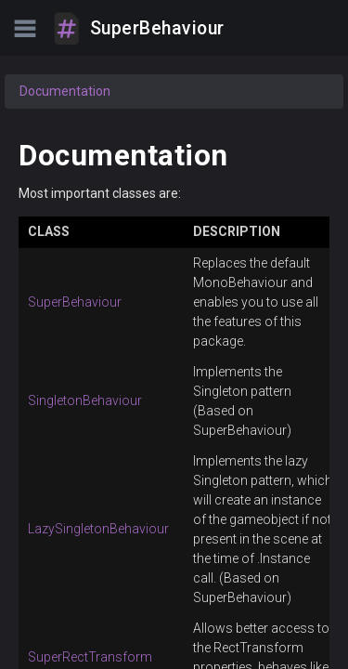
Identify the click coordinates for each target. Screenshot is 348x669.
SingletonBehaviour (85, 400)
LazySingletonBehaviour (98, 528)
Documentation (64, 91)
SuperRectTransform (90, 656)
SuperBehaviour (75, 302)
